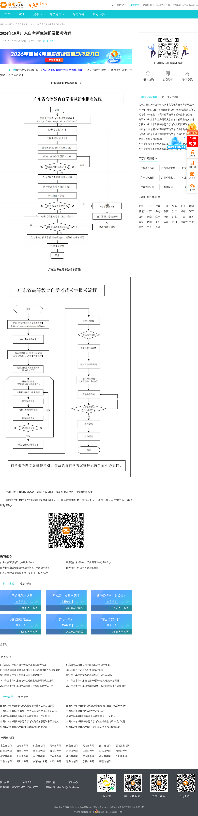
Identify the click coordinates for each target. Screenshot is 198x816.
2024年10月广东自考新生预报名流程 (84, 670)
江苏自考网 (72, 756)
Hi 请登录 (134, 5)
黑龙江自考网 (122, 745)
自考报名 (10, 24)
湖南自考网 (22, 756)
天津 (166, 206)
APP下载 (192, 167)
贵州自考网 (121, 756)
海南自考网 (22, 751)
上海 (149, 206)
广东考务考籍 (147, 168)
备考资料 (78, 14)
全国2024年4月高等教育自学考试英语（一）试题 (91, 716)
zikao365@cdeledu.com (68, 787)
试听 (22, 14)
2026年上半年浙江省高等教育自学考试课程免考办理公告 (167, 129)
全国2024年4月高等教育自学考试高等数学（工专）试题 (28, 711)
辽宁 (157, 217)
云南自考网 (6, 761)
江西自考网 (88, 751)
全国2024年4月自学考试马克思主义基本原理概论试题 (93, 727)
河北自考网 (39, 756)
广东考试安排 (147, 177)
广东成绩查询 (168, 177)
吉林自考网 (105, 745)
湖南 (166, 217)
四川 (174, 222)
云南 (166, 222)
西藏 (149, 222)
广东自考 (10, 69)
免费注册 (147, 5)
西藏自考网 (105, 756)
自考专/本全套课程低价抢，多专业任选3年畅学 (24, 573)
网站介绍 (4, 782)
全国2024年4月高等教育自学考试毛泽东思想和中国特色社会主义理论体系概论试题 (42, 721)
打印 (51, 41)
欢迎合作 (27, 782)
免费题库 (57, 14)
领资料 (192, 190)
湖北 (183, 206)
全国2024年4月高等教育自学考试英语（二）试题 (25, 716)
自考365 (32, 41)
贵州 (157, 222)
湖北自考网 (88, 745)
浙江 (174, 211)
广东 (157, 206)
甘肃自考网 (55, 761)
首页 (7, 14)
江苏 (191, 217)
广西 (183, 217)
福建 (183, 211)
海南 (157, 211)
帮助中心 (73, 782)
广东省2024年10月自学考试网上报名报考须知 (23, 665)
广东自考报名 (22, 24)
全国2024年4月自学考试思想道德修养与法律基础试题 (27, 705)
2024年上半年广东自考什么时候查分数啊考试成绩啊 (26, 680)
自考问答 (99, 14)
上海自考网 (22, 745)
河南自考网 (121, 751)
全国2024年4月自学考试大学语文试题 (85, 711)
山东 (141, 217)
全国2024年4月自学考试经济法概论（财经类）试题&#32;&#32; (98, 705)
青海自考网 (72, 761)
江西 (191, 211)
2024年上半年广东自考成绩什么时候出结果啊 (89, 675)
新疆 (157, 227)
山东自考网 (105, 751)
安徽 (174, 206)
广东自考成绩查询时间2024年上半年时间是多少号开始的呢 (30, 670)
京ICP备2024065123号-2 (84, 812)
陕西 (166, 211)
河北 (174, 217)
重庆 (141, 222)
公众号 (192, 178)
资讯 (37, 14)
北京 (141, 206)
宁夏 (149, 227)
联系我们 (50, 782)
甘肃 (191, 222)
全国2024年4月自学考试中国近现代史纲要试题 (23, 727)
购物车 (192, 155)
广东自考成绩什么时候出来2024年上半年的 (88, 665)
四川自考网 (22, 761)
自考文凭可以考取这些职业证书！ (17, 562)
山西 (149, 211)
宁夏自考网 (88, 761)
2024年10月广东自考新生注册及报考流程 (21, 675)
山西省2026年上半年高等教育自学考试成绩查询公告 (165, 134)
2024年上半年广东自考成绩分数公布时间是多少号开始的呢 (96, 686)
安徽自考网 (72, 745)
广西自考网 (55, 756)
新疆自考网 (105, 761)
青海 (141, 227)
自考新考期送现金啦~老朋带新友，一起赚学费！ (25, 567)
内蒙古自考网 (40, 761)
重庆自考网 (88, 756)
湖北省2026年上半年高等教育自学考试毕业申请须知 (165, 114)
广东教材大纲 (147, 187)
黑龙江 (142, 211)
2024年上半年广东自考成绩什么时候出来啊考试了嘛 (26, 686)
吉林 (191, 206)
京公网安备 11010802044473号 (109, 812)
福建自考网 (72, 751)
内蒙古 (184, 222)
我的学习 (121, 5)
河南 (149, 217)
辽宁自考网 (6, 756)
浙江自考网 (55, 751)
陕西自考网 (39, 751)
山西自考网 (6, 751)
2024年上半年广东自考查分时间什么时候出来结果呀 (92, 680)
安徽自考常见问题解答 (150, 139)
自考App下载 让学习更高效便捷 (82, 567)
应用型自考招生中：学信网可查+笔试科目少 (88, 562)
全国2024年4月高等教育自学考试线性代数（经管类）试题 (95, 721)
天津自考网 (55, 745)
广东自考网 (39, 745)
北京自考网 (6, 745)
